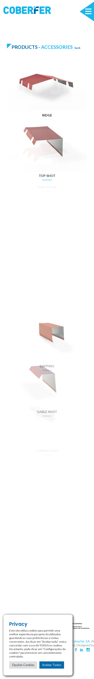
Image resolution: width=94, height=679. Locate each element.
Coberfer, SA (80, 641)
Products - (26, 47)
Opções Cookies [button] (23, 665)
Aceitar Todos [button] (51, 665)
